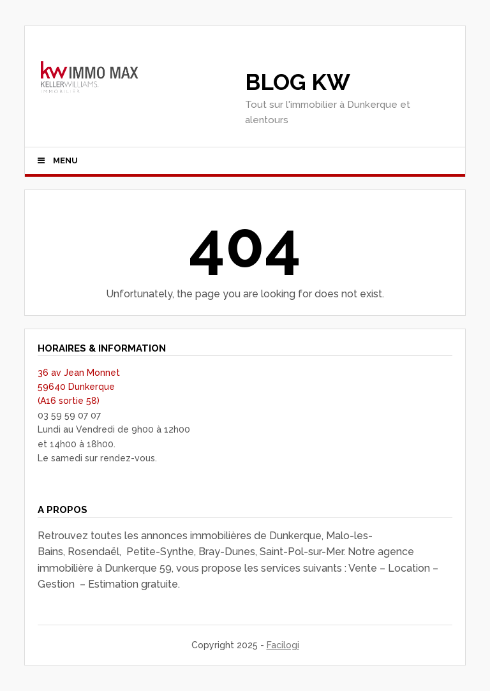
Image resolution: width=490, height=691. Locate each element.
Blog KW (297, 82)
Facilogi (283, 645)
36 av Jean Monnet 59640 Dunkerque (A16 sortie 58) (79, 387)
